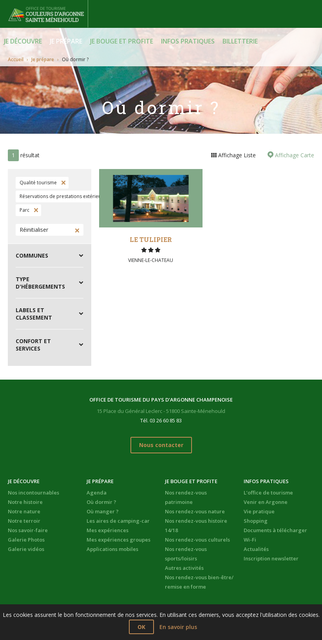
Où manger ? (103, 511)
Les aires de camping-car (118, 520)
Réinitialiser (34, 229)
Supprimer (63, 183)
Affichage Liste (236, 155)
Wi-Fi (250, 539)
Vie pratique (259, 511)
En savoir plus (178, 627)
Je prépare (66, 41)
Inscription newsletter (271, 558)
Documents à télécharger (275, 530)
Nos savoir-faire (28, 530)
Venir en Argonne (266, 501)
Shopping (256, 520)
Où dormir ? (101, 501)
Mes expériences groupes (118, 539)
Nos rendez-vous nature (195, 511)
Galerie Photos (26, 539)
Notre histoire (25, 501)
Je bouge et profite (121, 41)
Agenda (97, 492)
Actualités (256, 549)
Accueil (16, 59)
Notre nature (24, 511)
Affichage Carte (293, 155)
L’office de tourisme (268, 492)
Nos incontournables (33, 492)
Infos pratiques (188, 41)
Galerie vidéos (26, 549)
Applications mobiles (112, 549)
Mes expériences (107, 530)
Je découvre (23, 41)
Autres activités (184, 567)
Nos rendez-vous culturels (197, 539)
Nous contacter (161, 445)
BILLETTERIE (240, 41)
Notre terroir (24, 520)
